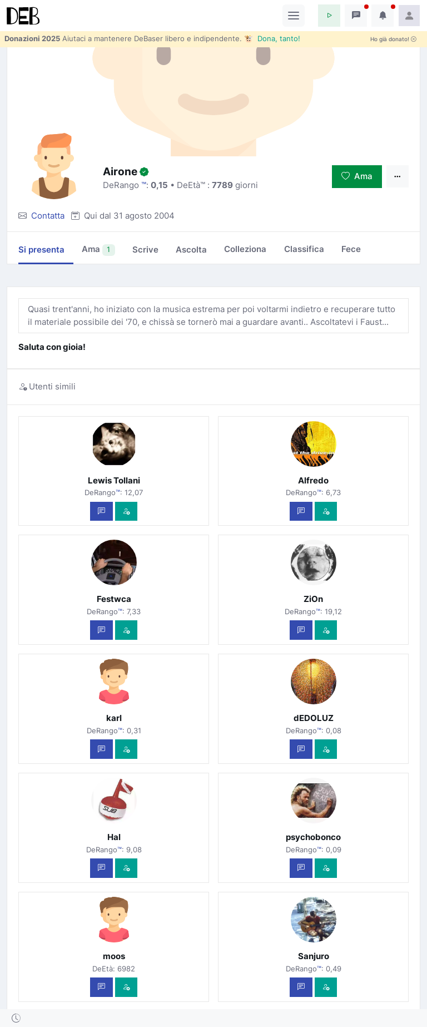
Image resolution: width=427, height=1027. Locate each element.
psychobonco (313, 837)
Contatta (47, 215)
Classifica (304, 249)
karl (114, 718)
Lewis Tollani (114, 480)
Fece (351, 249)
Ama (357, 176)
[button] (329, 15)
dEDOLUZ (314, 718)
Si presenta (41, 249)
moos (114, 956)
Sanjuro (313, 956)
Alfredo (313, 480)
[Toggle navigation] (293, 15)
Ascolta (191, 249)
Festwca (114, 599)
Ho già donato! (393, 39)
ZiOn (313, 599)
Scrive (145, 249)
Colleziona (245, 249)
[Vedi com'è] (126, 511)
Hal (114, 837)
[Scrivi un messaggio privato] (101, 511)
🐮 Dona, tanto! (272, 38)
